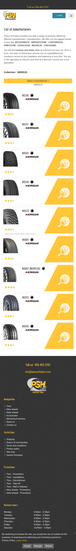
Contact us (10, 425)
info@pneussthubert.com (38, 372)
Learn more (21, 540)
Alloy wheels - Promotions (17, 490)
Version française (13, 455)
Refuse (48, 546)
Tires (8, 406)
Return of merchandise (16, 442)
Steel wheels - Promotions (18, 493)
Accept (27, 546)
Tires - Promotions (14, 474)
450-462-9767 (42, 364)
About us (10, 422)
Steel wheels (11, 412)
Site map (10, 452)
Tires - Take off (12, 483)
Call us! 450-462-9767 (38, 7)
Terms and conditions (15, 445)
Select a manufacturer (38, 81)
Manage (38, 546)
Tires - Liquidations (14, 477)
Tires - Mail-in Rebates (16, 487)
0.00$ (59, 15)
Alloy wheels (11, 409)
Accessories (11, 415)
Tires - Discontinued (15, 480)
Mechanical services (15, 419)
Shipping (10, 439)
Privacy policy (12, 449)
